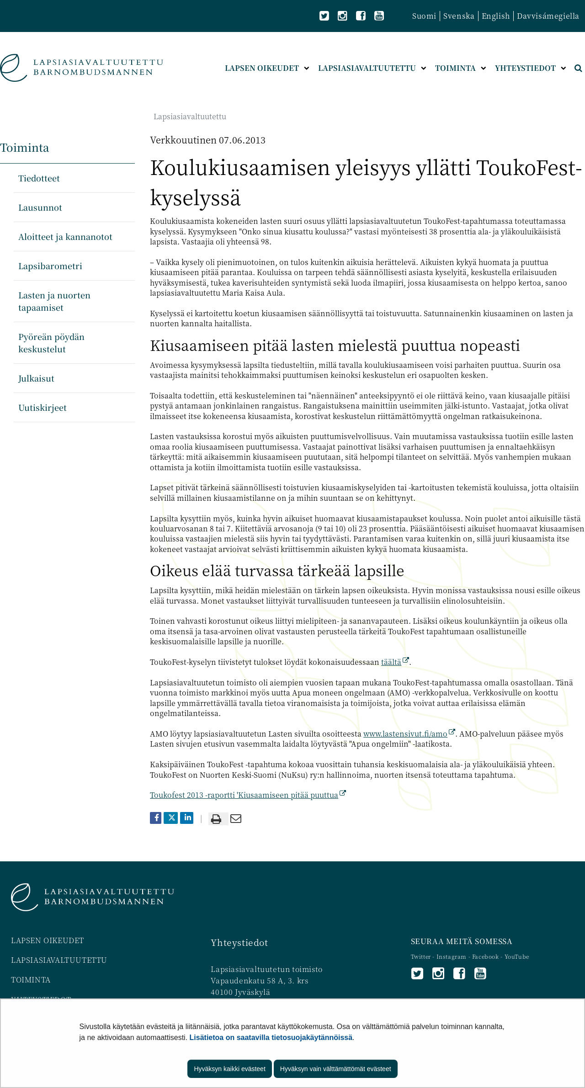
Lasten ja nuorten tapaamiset (54, 301)
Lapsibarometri (50, 265)
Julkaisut (36, 378)
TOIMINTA (31, 979)
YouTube (517, 956)
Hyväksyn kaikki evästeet (229, 1068)
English (496, 16)
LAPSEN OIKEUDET (47, 940)
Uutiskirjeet (42, 407)
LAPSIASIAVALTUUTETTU (59, 960)
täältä (395, 662)
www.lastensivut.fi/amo (409, 733)
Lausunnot (40, 207)
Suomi (424, 16)
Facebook (485, 956)
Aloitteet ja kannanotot (65, 236)
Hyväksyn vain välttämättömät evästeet (335, 1068)
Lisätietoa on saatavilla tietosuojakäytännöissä (271, 1037)
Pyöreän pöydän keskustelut (51, 342)
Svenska (458, 16)
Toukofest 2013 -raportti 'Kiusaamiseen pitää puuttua (248, 795)
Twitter (422, 956)
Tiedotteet (39, 178)
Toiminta (24, 147)
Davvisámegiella (548, 16)
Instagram (452, 956)
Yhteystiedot (239, 942)
